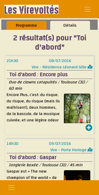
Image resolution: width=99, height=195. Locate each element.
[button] (89, 128)
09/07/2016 (60, 144)
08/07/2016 (60, 61)
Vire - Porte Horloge (71, 150)
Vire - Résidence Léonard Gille (62, 67)
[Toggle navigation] (87, 9)
